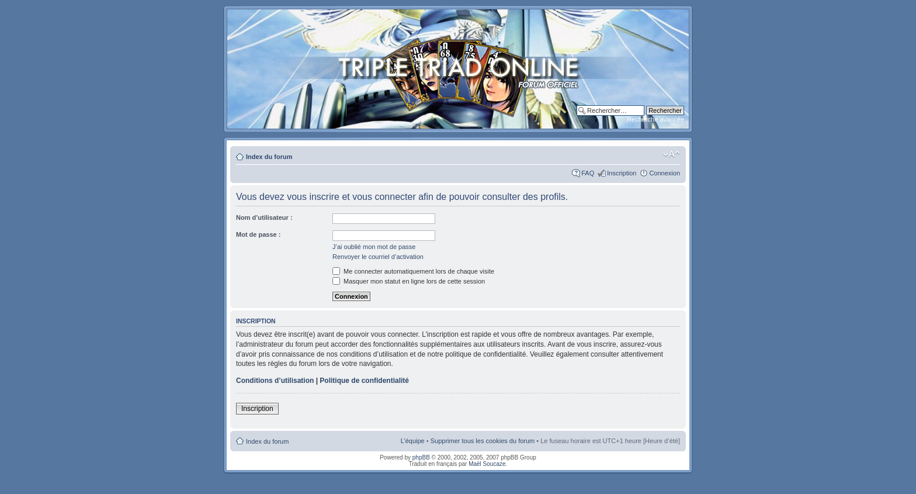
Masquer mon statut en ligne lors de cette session (408, 281)
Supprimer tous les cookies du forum (483, 440)
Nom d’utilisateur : (264, 217)
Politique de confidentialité (364, 380)
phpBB (421, 457)
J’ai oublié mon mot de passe (373, 246)
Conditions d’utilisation (275, 380)
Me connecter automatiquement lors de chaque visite (413, 271)
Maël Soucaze (487, 464)
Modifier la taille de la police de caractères (671, 154)
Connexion (664, 173)
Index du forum (269, 156)
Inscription (621, 173)
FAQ (587, 173)
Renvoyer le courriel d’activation (378, 256)
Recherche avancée (655, 119)
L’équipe (413, 440)
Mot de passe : (258, 234)
